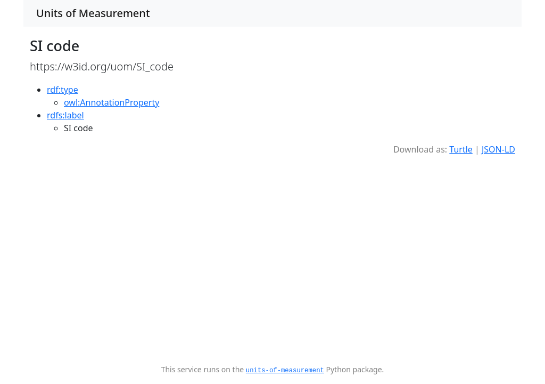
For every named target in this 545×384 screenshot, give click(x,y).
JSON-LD (498, 149)
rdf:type (62, 89)
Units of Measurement (93, 13)
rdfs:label (65, 115)
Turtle (461, 149)
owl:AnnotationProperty (111, 102)
